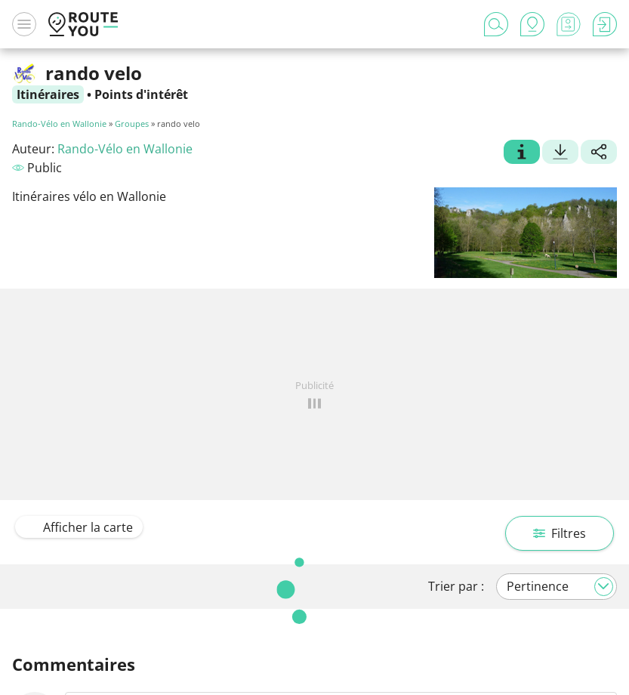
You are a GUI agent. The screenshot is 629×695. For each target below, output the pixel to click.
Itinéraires (48, 94)
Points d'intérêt (141, 94)
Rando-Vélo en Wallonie (59, 123)
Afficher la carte (79, 527)
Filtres (559, 533)
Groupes (132, 123)
